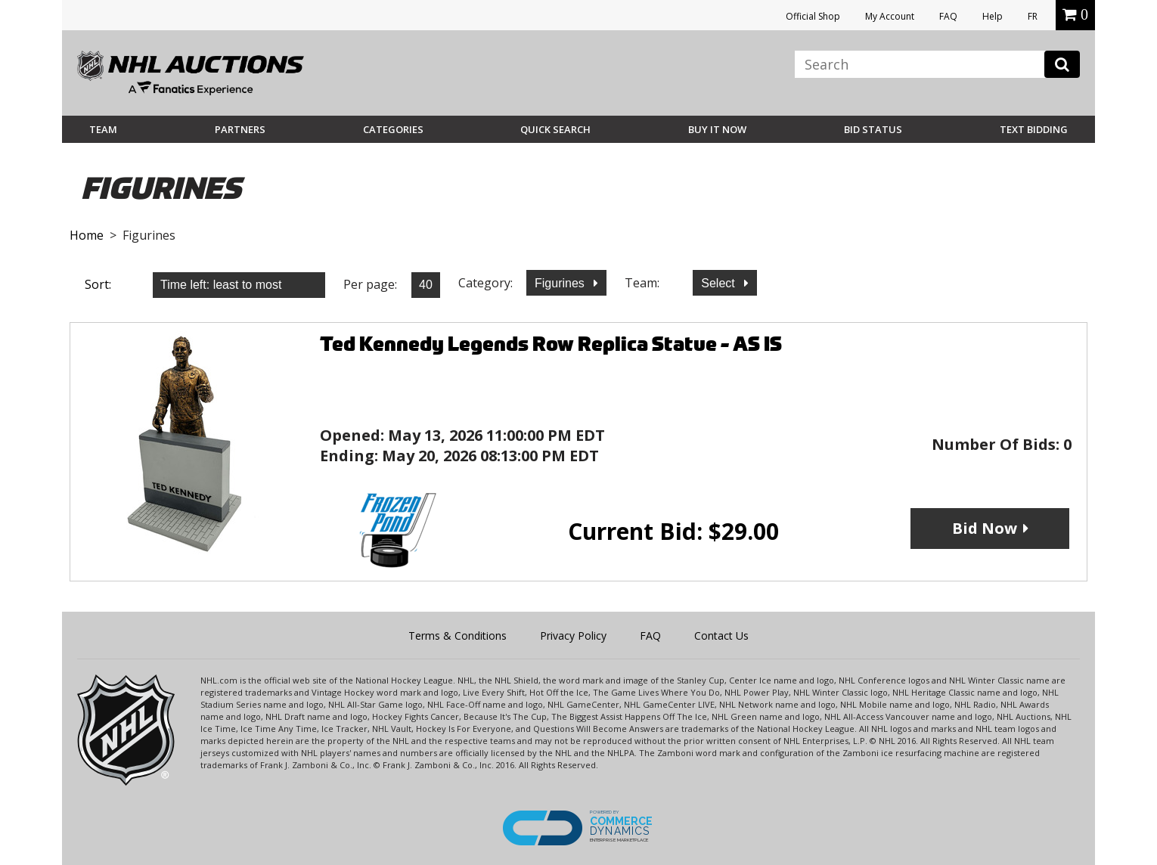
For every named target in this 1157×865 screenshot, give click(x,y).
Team (103, 129)
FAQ (948, 16)
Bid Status (873, 129)
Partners (240, 129)
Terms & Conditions (457, 635)
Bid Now (984, 528)
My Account (889, 16)
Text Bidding (1034, 129)
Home (87, 235)
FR (1033, 16)
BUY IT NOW (717, 129)
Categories (393, 129)
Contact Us (721, 635)
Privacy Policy (573, 635)
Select (719, 283)
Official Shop (813, 16)
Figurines (561, 283)
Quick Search (555, 129)
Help (992, 16)
